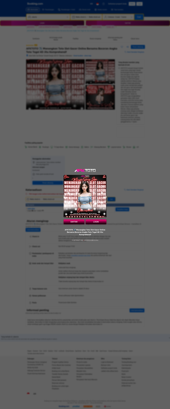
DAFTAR (74, 222)
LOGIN (96, 222)
